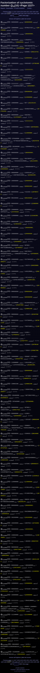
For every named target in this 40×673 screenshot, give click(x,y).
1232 (25, 13)
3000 (20, 15)
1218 (18, 11)
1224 (37, 11)
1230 (19, 13)
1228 (13, 13)
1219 (21, 11)
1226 (5, 13)
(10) (5, 22)
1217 (15, 11)
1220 (24, 11)
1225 (2, 13)
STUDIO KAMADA (19, 8)
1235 (34, 13)
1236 (37, 13)
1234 (31, 13)
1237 (11, 15)
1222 (30, 11)
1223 (33, 11)
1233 (28, 13)
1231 (22, 13)
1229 (16, 13)
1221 (27, 11)
